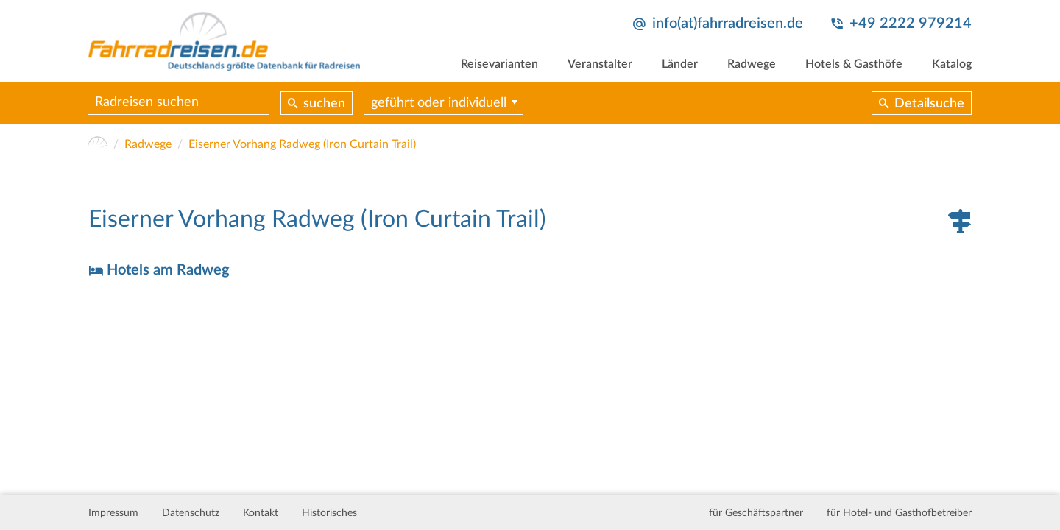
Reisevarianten (499, 64)
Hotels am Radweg (168, 270)
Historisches (329, 513)
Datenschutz (190, 513)
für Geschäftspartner (756, 513)
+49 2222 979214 (910, 23)
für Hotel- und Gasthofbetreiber (899, 513)
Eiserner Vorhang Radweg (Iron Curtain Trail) (302, 144)
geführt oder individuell (438, 103)
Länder (680, 64)
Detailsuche (929, 103)
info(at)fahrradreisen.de (727, 23)
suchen (324, 103)
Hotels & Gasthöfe (853, 64)
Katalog (952, 64)
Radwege (751, 64)
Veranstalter (600, 64)
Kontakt (260, 513)
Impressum (113, 513)
